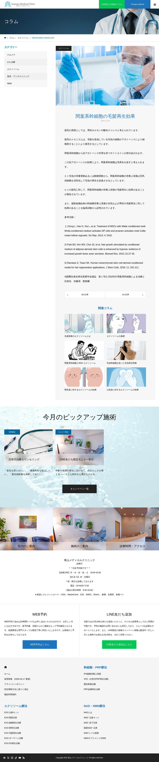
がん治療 (11, 62)
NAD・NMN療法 (94, 706)
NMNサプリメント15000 (95, 738)
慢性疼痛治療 (90, 684)
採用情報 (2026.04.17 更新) (17, 679)
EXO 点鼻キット (11, 712)
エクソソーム (63, 48)
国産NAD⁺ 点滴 (90, 728)
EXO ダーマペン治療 (13, 738)
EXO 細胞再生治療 (12, 723)
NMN (9, 83)
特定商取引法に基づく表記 (16, 689)
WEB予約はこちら (39, 644)
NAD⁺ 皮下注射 (90, 723)
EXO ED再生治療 (12, 743)
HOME (5, 667)
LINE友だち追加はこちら (119, 644)
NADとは (88, 712)
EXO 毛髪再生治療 (12, 733)
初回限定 (12, 432)
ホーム (7, 674)
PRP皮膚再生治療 (92, 689)
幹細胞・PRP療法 (95, 667)
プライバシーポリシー (14, 684)
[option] (28, 452)
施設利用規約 (10, 694)
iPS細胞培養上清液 (92, 674)
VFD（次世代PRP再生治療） (97, 679)
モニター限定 (63, 432)
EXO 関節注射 (10, 717)
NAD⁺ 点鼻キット (91, 717)
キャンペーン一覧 (79, 489)
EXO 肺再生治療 (11, 728)
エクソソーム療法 (15, 706)
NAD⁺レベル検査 (91, 733)
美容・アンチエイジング (18, 76)
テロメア (11, 55)
